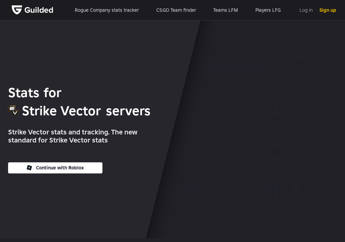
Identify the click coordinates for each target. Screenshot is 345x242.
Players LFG (268, 10)
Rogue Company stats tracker (107, 10)
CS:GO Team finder (176, 10)
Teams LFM (225, 10)
